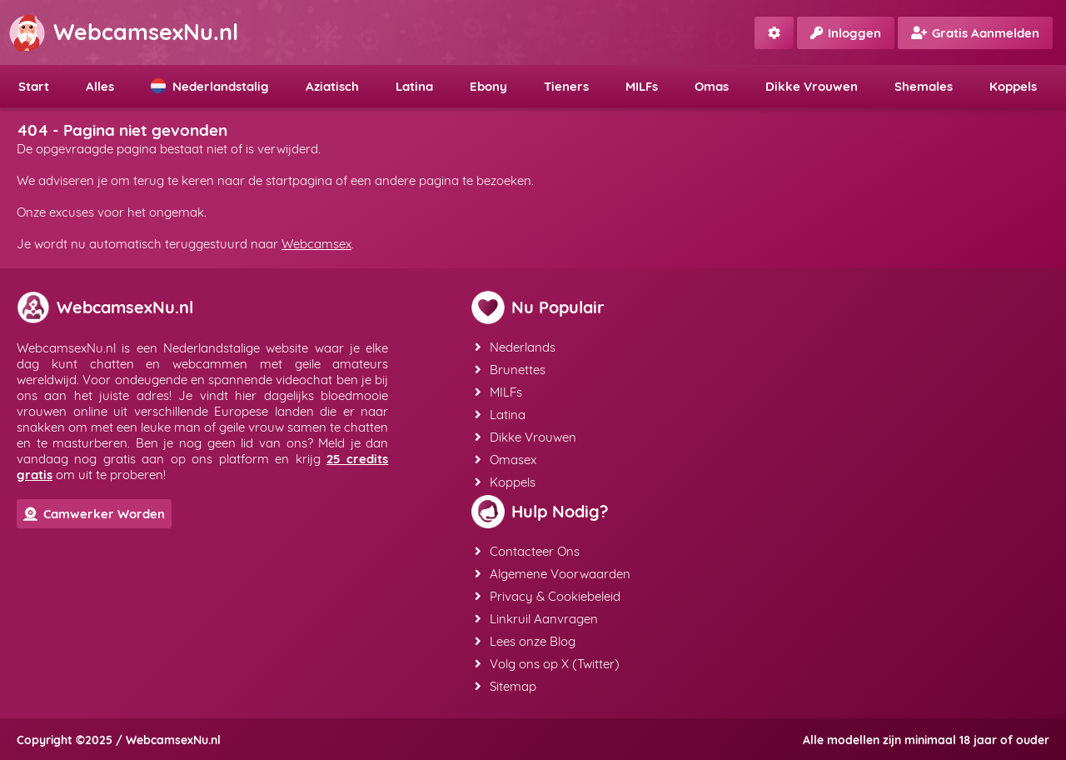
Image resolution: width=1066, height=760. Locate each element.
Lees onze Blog (525, 641)
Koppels (1013, 86)
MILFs (641, 86)
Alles (100, 86)
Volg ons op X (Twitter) (547, 664)
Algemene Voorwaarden (552, 574)
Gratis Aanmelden (975, 33)
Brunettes (510, 370)
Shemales (923, 86)
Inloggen (845, 33)
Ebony (488, 86)
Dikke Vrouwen (811, 86)
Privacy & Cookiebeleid (547, 596)
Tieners (566, 86)
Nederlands (515, 347)
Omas (712, 86)
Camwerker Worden (94, 514)
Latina (414, 86)
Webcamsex (316, 244)
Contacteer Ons (527, 551)
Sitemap (505, 686)
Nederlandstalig (210, 86)
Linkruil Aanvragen (536, 619)
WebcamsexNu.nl (123, 32)
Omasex (505, 460)
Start (33, 86)
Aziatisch (332, 86)
